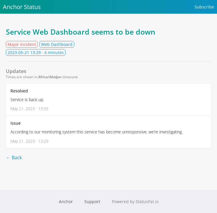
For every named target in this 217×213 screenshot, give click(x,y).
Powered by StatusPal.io (135, 201)
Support (92, 201)
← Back (14, 157)
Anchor (66, 201)
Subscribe (204, 7)
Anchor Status (22, 7)
